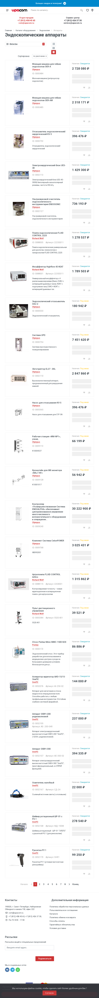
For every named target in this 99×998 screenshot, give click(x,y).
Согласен (49, 993)
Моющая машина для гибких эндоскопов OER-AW (46, 99)
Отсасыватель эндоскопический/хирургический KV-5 (49, 132)
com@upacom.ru (26, 23)
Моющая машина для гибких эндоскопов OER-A (46, 65)
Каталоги (54, 914)
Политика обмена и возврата (63, 917)
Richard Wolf (38, 238)
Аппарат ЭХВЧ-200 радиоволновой (41, 715)
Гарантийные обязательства (62, 925)
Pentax (35, 645)
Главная (8, 30)
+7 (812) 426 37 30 (73, 20)
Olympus (36, 69)
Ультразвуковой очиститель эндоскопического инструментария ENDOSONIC (46, 202)
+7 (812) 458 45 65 (26, 20)
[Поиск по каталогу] (54, 10)
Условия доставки (58, 928)
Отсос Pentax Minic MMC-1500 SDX (49, 642)
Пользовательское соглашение (64, 910)
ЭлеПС (35, 682)
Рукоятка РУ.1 (39, 850)
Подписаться (44, 958)
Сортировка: (24, 56)
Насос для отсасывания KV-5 (46, 403)
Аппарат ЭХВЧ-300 (41, 749)
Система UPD (38, 335)
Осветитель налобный (43, 782)
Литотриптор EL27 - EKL (44, 369)
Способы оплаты (57, 921)
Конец (75, 884)
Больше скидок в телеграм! (49, 3)
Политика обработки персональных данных (69, 907)
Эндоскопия (44, 30)
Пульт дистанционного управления (43, 609)
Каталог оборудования (25, 30)
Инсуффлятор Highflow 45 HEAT (47, 266)
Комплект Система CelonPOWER (48, 540)
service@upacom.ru (73, 23)
